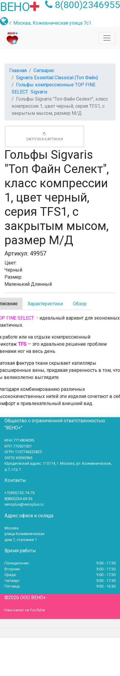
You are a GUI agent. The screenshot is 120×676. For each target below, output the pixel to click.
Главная (18, 70)
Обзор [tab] (80, 304)
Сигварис (43, 70)
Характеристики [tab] (45, 304)
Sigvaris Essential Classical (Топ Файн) (57, 77)
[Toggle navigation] (107, 38)
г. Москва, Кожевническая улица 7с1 (50, 23)
